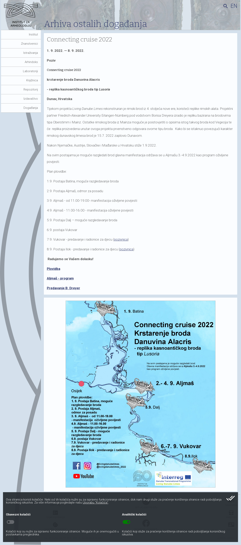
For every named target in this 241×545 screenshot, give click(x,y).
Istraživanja (30, 53)
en (234, 6)
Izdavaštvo (31, 98)
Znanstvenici (29, 43)
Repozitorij (31, 89)
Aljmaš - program (60, 278)
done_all (230, 498)
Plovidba (53, 269)
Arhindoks (31, 62)
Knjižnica (32, 80)
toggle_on (126, 522)
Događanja (31, 108)
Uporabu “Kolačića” (95, 502)
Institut (33, 34)
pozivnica (121, 239)
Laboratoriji (30, 71)
